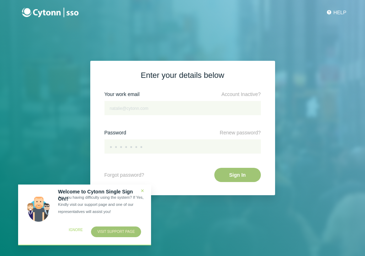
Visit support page (116, 232)
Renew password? (240, 132)
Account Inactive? (241, 94)
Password (115, 132)
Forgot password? (124, 175)
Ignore (75, 230)
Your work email (122, 94)
